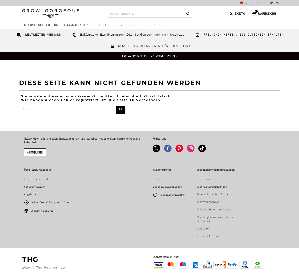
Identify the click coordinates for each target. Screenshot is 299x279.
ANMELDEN (35, 152)
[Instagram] (191, 151)
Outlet (100, 25)
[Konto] (237, 14)
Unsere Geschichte (37, 179)
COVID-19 (202, 228)
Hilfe (275, 3)
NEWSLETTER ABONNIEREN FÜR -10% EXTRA (149, 46)
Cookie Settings (38, 211)
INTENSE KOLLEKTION (40, 25)
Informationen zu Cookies (214, 209)
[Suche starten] (188, 14)
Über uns (155, 25)
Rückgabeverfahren (172, 194)
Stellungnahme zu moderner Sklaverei (215, 219)
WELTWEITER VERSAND (38, 34)
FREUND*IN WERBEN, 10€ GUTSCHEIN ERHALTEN (239, 34)
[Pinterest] (179, 151)
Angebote (30, 194)
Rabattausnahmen (207, 202)
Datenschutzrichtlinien (213, 194)
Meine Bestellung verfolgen (47, 202)
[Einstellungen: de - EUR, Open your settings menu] (250, 3)
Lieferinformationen (167, 186)
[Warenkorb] (265, 14)
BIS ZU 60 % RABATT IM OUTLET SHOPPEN (149, 55)
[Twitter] (156, 151)
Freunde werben (127, 25)
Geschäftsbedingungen (211, 186)
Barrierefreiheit (208, 236)
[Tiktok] (202, 151)
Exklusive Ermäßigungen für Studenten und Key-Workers (127, 34)
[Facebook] (168, 151)
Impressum (203, 179)
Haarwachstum (76, 25)
